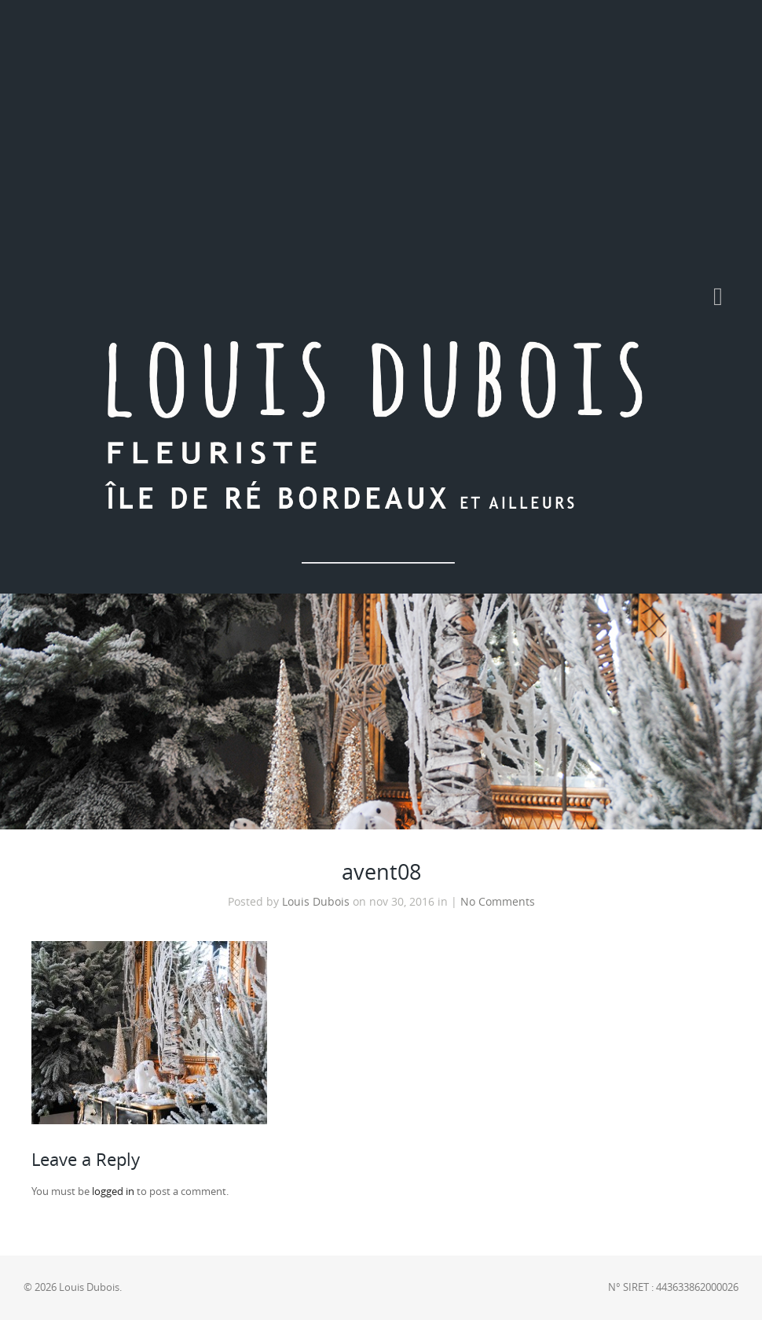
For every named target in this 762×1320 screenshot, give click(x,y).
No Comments (497, 902)
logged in (113, 1191)
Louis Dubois (316, 902)
